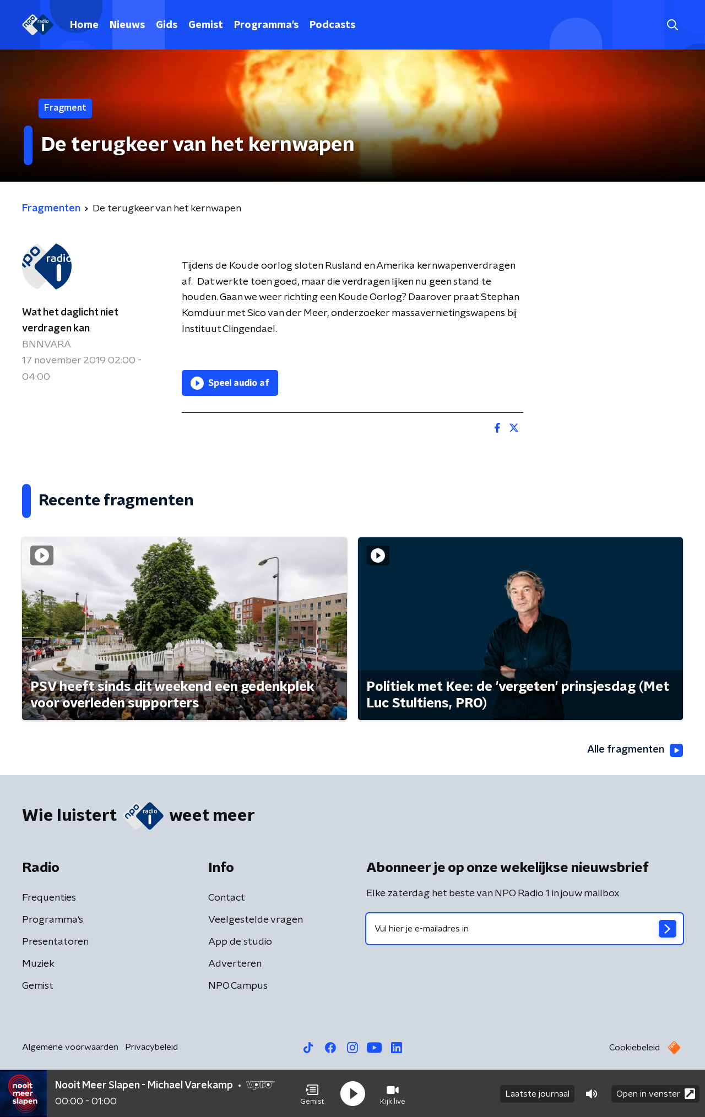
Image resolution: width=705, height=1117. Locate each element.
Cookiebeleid (634, 1047)
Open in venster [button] (655, 1093)
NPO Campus (238, 986)
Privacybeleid (151, 1047)
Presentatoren (55, 942)
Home (84, 25)
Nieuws (127, 25)
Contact (226, 898)
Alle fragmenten (635, 750)
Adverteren (235, 964)
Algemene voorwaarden (70, 1047)
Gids (166, 25)
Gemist (205, 25)
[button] (312, 1093)
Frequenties (49, 898)
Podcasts (332, 25)
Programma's (266, 25)
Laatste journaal (537, 1093)
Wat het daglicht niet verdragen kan (70, 321)
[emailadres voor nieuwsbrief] (524, 928)
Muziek (38, 964)
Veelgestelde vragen (255, 920)
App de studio (240, 942)
